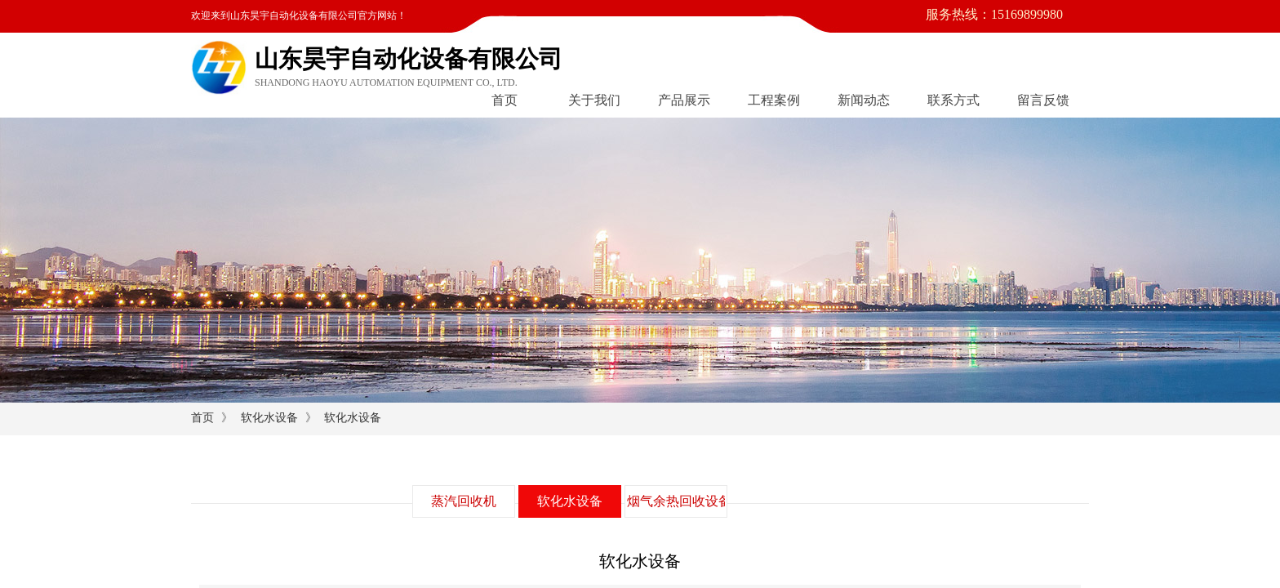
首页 (504, 100)
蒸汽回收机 (463, 501)
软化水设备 (269, 418)
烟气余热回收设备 (676, 501)
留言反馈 (1043, 100)
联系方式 (953, 100)
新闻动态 (864, 100)
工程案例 (774, 100)
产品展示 (684, 100)
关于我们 (594, 100)
